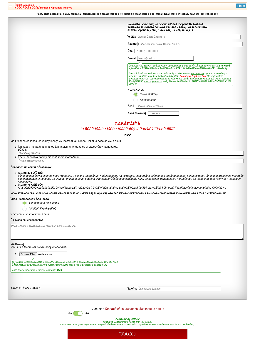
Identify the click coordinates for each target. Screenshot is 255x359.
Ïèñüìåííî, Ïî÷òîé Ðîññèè (42, 208)
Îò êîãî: (131, 36)
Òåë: (130, 50)
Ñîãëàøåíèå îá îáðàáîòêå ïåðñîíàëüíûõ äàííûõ (134, 308)
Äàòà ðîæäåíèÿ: (137, 113)
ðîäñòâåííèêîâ (148, 99)
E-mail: (132, 58)
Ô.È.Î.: (131, 106)
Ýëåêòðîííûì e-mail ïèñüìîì (44, 202)
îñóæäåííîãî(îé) (149, 94)
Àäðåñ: (132, 43)
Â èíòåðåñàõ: (136, 90)
